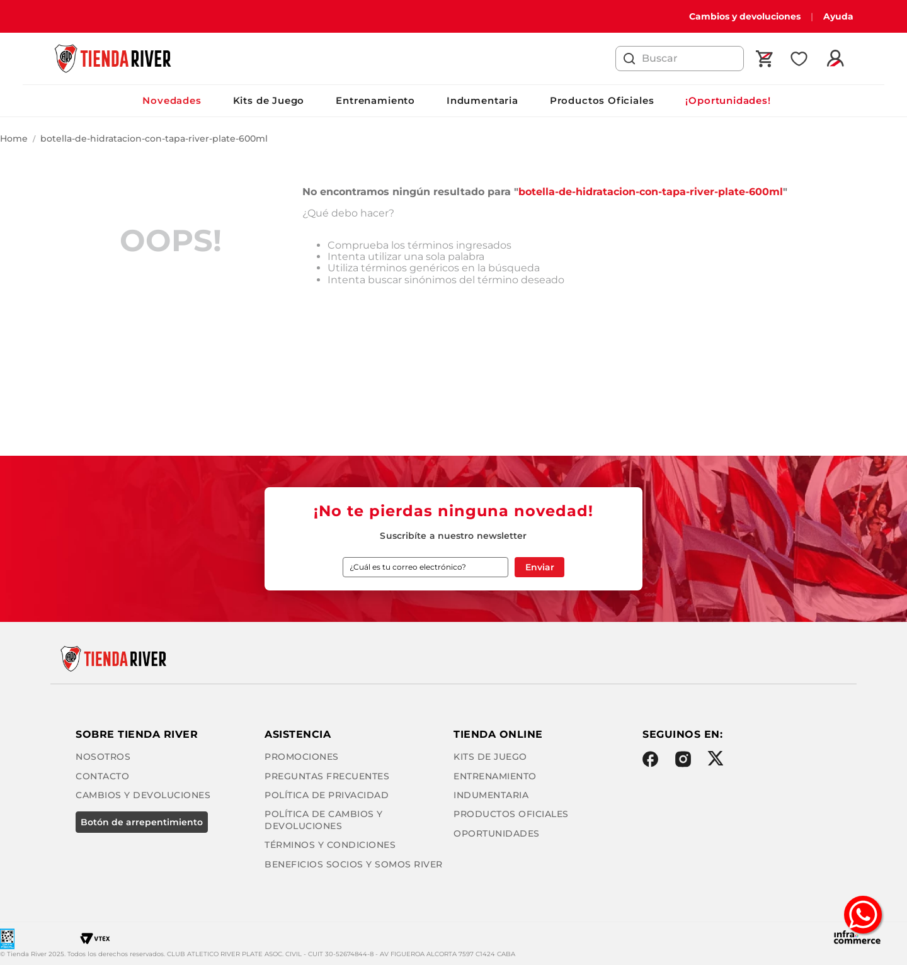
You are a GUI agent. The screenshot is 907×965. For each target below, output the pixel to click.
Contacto (102, 776)
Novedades (171, 100)
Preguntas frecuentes (327, 776)
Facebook (650, 759)
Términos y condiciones (330, 844)
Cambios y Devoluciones (143, 795)
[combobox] (679, 59)
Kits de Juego (269, 100)
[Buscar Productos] (629, 59)
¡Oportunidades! (727, 100)
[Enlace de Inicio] (14, 138)
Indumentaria (482, 100)
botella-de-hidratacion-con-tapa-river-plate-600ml (154, 138)
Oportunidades (497, 833)
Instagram (683, 759)
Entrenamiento (375, 100)
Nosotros (103, 756)
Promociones (302, 756)
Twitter (715, 758)
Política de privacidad (327, 795)
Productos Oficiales (602, 100)
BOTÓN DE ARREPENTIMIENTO (141, 822)
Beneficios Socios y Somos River (354, 864)
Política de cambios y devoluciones (324, 819)
